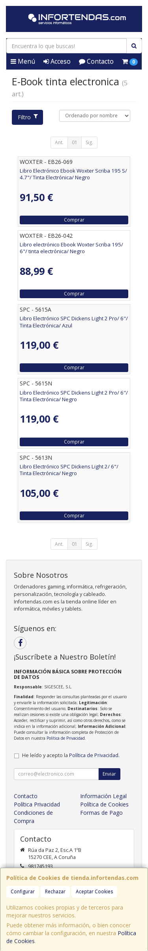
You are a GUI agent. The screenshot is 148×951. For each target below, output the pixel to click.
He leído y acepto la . (71, 755)
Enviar (109, 774)
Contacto (96, 61)
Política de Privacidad (66, 738)
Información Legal (103, 796)
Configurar (23, 891)
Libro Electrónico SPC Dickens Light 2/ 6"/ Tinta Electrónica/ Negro (69, 470)
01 (74, 142)
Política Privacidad (37, 804)
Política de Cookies (104, 804)
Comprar (74, 219)
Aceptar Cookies (94, 891)
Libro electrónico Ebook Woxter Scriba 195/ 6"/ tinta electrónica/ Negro (71, 248)
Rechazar (55, 891)
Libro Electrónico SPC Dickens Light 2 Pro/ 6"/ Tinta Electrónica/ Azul (74, 322)
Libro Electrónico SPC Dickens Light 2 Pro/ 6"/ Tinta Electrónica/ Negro (74, 396)
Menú (23, 61)
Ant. (59, 142)
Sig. (89, 142)
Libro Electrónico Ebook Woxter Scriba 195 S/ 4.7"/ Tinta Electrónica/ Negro (73, 174)
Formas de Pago (101, 812)
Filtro (27, 117)
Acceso (57, 61)
